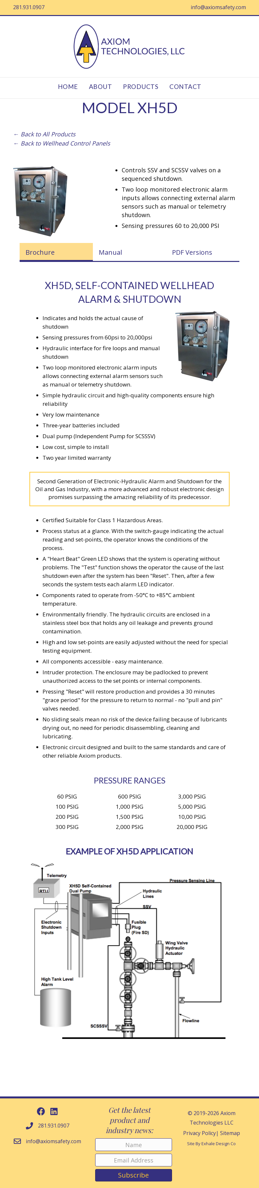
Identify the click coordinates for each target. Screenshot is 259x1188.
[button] (41, 1111)
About (100, 86)
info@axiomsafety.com (218, 7)
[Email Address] (133, 1160)
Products (140, 86)
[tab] (56, 252)
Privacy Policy (199, 1133)
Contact (185, 86)
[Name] (133, 1144)
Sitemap (230, 1133)
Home (68, 86)
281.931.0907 (28, 7)
